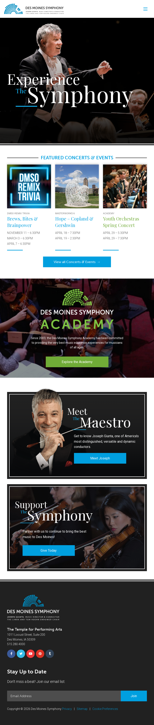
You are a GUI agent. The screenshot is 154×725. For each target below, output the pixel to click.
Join (134, 696)
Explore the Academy (77, 362)
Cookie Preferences (105, 709)
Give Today (49, 551)
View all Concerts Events (77, 261)
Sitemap (82, 709)
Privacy (67, 709)
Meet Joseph (100, 458)
